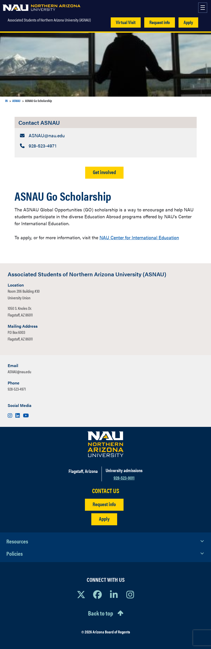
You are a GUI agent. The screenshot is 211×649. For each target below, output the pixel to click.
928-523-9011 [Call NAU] (124, 477)
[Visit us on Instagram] (10, 415)
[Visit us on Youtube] (26, 415)
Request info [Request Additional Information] (104, 504)
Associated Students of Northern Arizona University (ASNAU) (49, 19)
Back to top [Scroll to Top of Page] (100, 613)
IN (6, 100)
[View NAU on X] (81, 594)
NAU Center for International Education (139, 237)
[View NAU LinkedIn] (114, 594)
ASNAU (16, 100)
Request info (159, 22)
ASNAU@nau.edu (19, 371)
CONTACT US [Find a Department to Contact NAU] (105, 490)
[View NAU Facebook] (97, 594)
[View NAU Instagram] (130, 594)
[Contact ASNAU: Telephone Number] (105, 145)
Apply (188, 22)
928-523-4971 (17, 389)
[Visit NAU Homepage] (105, 444)
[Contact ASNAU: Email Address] (105, 135)
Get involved (104, 172)
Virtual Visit (126, 22)
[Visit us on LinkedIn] (18, 415)
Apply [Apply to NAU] (104, 518)
